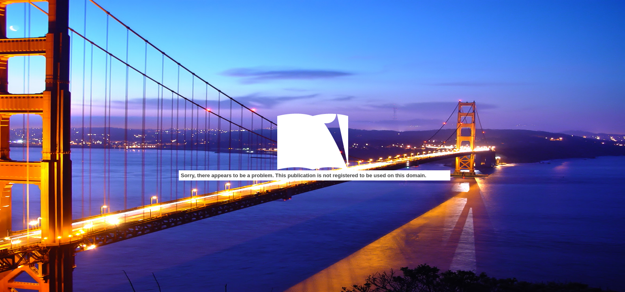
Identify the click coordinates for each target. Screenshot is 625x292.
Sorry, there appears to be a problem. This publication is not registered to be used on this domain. (303, 175)
